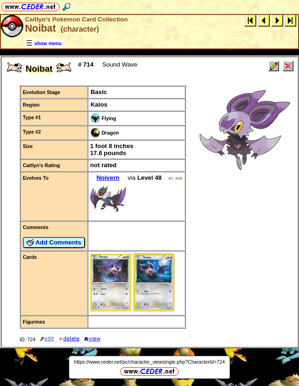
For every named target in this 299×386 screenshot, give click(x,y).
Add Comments (54, 242)
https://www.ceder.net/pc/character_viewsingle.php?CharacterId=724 (149, 362)
